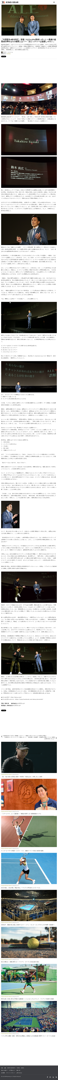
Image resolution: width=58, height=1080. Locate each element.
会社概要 (3, 1072)
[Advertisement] (29, 69)
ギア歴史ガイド (12, 1070)
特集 (2, 1067)
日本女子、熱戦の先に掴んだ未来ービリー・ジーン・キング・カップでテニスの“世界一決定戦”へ (28, 925)
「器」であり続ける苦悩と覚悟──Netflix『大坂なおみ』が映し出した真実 (21, 776)
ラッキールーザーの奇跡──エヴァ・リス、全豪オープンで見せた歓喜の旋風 (22, 850)
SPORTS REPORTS (11, 1067)
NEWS (22, 1067)
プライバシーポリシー (10, 1072)
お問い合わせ (19, 1072)
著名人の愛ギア (4, 1070)
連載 (5, 1067)
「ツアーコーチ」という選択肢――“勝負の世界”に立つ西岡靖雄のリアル (21, 813)
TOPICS (18, 1067)
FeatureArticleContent (6, 774)
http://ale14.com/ (16, 697)
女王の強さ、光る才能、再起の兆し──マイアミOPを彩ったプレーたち (20, 887)
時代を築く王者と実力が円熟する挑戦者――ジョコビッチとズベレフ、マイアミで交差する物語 (27, 999)
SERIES (9, 53)
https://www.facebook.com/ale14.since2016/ (29, 699)
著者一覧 (18, 1070)
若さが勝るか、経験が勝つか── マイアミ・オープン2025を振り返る (20, 962)
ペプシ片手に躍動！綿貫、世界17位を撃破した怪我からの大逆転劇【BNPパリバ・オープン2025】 (28, 1036)
